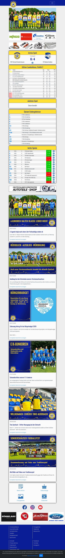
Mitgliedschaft (14, 535)
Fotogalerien (36, 527)
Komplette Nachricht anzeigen (25, 228)
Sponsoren (13, 537)
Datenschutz (13, 547)
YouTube (35, 543)
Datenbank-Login (14, 549)
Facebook (36, 541)
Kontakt (12, 541)
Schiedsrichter (14, 531)
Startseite (12, 553)
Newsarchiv (36, 531)
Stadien (12, 533)
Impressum (13, 545)
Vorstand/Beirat (14, 527)
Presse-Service (14, 543)
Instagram (36, 545)
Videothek (36, 529)
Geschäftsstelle (14, 529)
